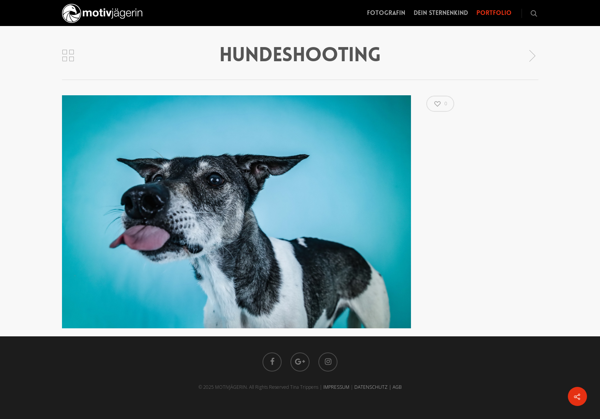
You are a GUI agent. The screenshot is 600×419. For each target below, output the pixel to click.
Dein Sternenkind (441, 13)
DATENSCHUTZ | (373, 387)
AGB (397, 387)
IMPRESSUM (336, 387)
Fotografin (386, 13)
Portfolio (494, 13)
